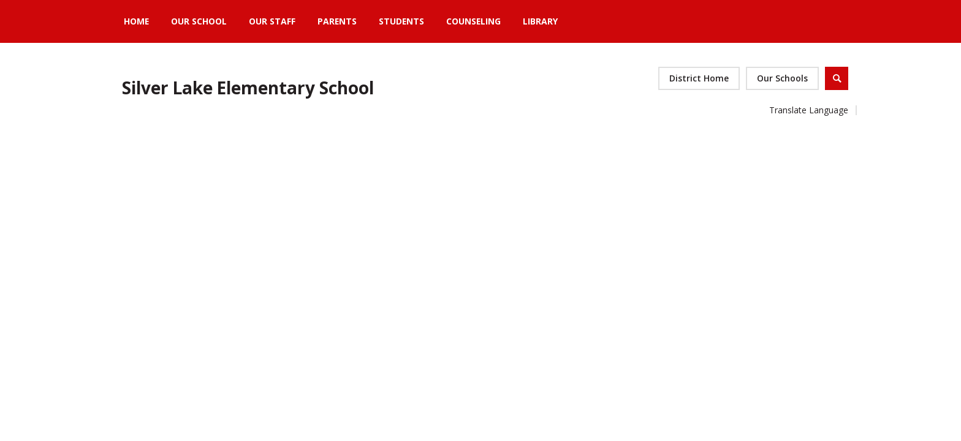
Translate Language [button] (808, 110)
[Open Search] (836, 78)
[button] (782, 78)
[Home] (136, 21)
